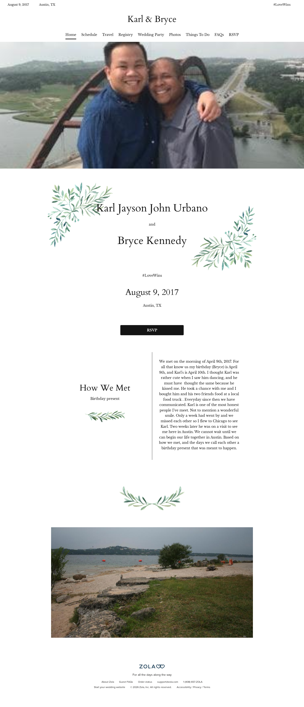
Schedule (89, 35)
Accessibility (184, 687)
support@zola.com (167, 682)
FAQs (219, 35)
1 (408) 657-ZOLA (192, 682)
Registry (125, 35)
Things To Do (197, 35)
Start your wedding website (109, 687)
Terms (206, 687)
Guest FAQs (126, 682)
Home (70, 35)
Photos (175, 35)
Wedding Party (151, 35)
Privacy (197, 687)
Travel (107, 35)
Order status (145, 682)
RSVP (234, 35)
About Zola (108, 682)
